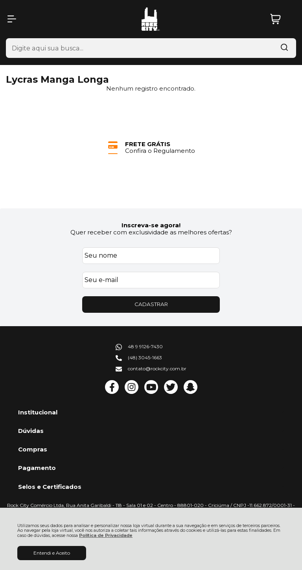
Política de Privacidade (106, 535)
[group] (151, 147)
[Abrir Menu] (12, 19)
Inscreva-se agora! (151, 225)
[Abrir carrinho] (281, 19)
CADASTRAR (151, 304)
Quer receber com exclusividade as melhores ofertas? (151, 232)
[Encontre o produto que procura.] (284, 48)
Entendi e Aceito (51, 553)
